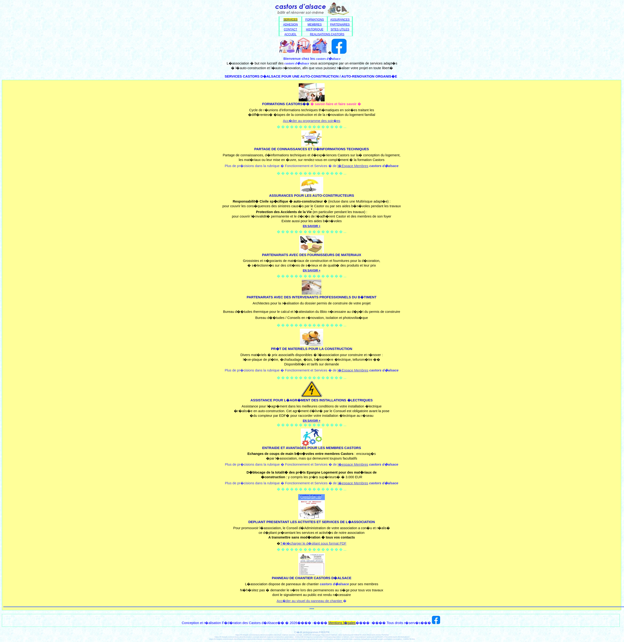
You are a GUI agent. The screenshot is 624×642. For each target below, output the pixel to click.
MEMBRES (315, 24)
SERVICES (291, 19)
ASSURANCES (340, 19)
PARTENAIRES (340, 24)
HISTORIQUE (314, 29)
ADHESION (290, 24)
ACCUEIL (290, 34)
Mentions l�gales (342, 623)
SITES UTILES (340, 29)
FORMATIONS (314, 19)
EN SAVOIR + (311, 420)
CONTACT (290, 29)
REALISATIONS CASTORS (327, 34)
